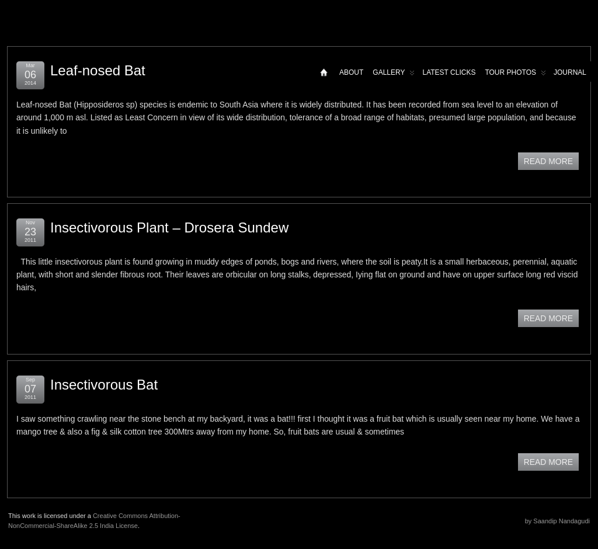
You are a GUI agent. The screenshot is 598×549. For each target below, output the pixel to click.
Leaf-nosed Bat (97, 70)
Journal (570, 72)
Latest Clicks (448, 72)
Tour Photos (515, 75)
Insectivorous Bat (104, 384)
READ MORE (548, 161)
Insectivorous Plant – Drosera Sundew (169, 227)
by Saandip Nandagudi (557, 520)
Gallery (394, 75)
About (351, 72)
